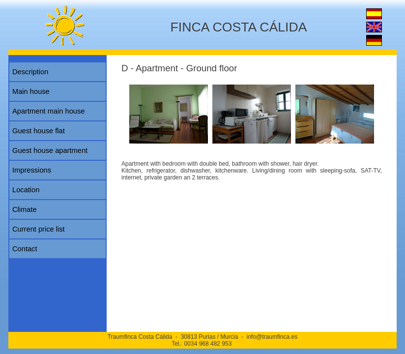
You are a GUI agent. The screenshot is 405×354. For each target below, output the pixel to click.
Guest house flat (38, 131)
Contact (24, 249)
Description (30, 72)
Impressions (31, 170)
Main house (31, 91)
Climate (24, 209)
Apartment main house (48, 111)
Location (25, 190)
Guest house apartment (49, 150)
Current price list (38, 229)
